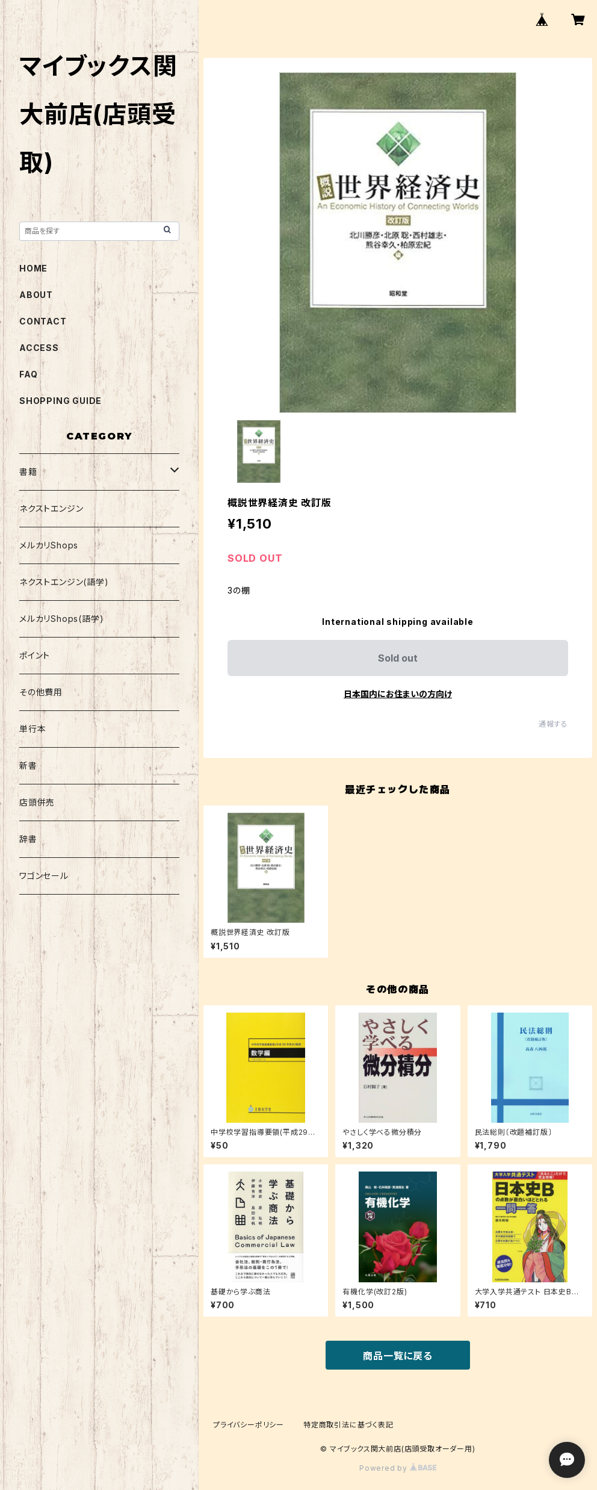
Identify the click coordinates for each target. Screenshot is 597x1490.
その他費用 (41, 692)
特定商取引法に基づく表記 (348, 1424)
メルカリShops (48, 545)
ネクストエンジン (51, 508)
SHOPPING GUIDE (60, 401)
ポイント (34, 655)
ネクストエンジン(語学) (64, 582)
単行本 (32, 729)
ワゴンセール (44, 876)
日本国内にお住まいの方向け (398, 694)
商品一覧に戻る (398, 1356)
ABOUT (36, 295)
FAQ (28, 374)
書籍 (28, 472)
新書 (28, 765)
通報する (553, 723)
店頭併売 (37, 802)
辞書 (28, 839)
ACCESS (39, 348)
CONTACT (43, 321)
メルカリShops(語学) (61, 618)
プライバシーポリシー (248, 1424)
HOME (33, 268)
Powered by (397, 1468)
